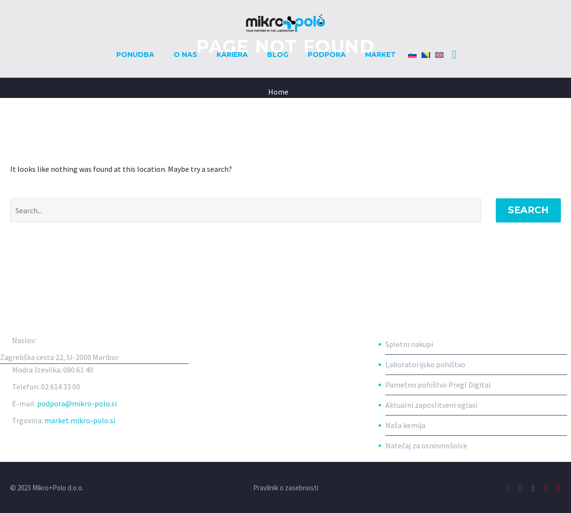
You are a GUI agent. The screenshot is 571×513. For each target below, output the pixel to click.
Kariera (232, 54)
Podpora (327, 54)
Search (528, 210)
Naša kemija (405, 425)
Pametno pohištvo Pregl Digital (438, 384)
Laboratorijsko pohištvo (425, 364)
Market (380, 54)
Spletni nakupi (409, 344)
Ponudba (135, 54)
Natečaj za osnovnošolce (426, 445)
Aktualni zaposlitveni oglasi (431, 405)
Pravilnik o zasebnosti (285, 488)
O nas (185, 54)
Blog (277, 54)
